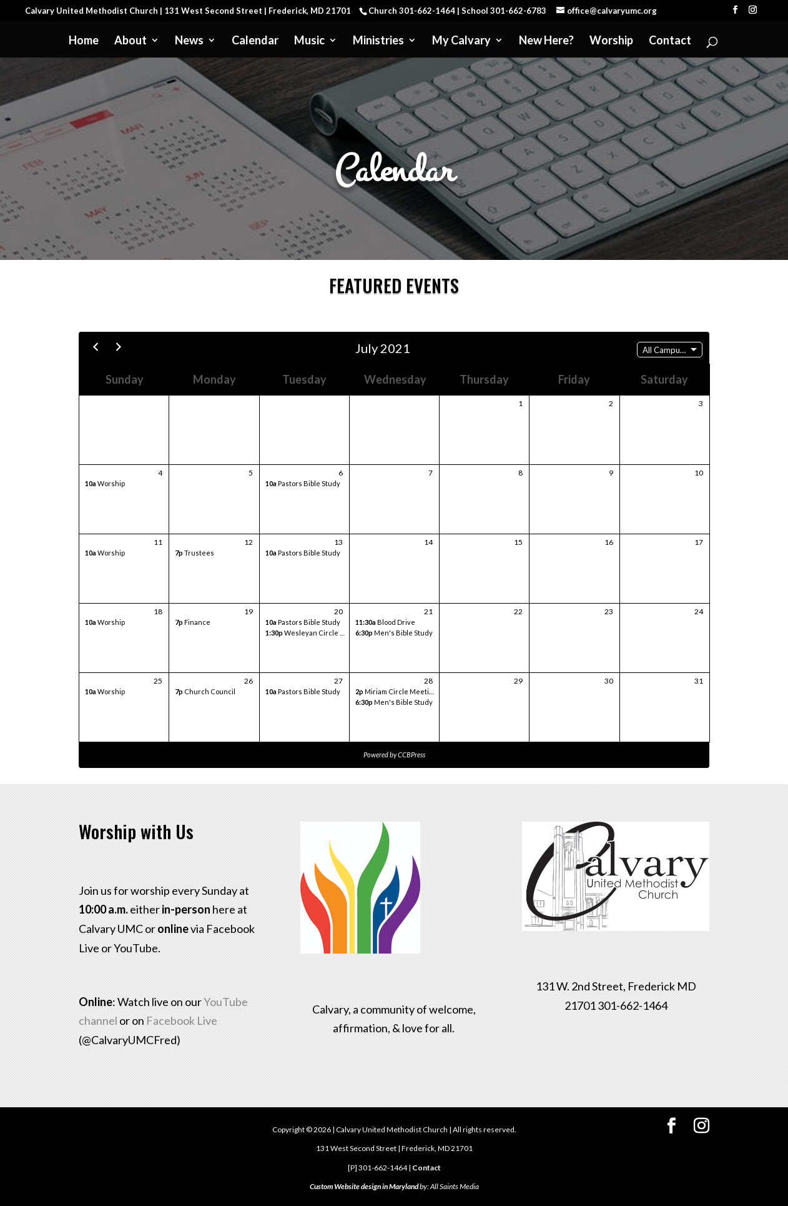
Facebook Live (181, 1020)
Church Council (205, 691)
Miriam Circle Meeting (396, 691)
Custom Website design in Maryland (364, 1186)
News (189, 41)
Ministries (378, 41)
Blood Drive (385, 622)
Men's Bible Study (394, 633)
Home (84, 41)
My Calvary (461, 41)
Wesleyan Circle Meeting (316, 633)
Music (309, 41)
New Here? (546, 41)
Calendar (255, 41)
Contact (670, 41)
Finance (192, 622)
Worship (611, 41)
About (130, 41)
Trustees (194, 553)
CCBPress (411, 754)
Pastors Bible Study (302, 483)
